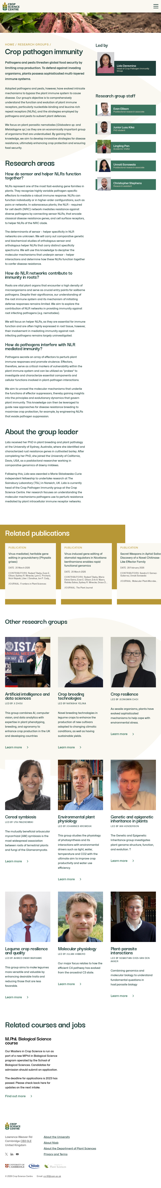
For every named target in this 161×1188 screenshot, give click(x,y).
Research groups (33, 44)
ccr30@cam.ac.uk (52, 1176)
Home (9, 44)
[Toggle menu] (155, 6)
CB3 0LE (26, 1141)
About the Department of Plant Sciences (70, 1148)
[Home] (11, 6)
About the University (57, 1137)
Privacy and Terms (55, 1154)
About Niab (51, 1142)
